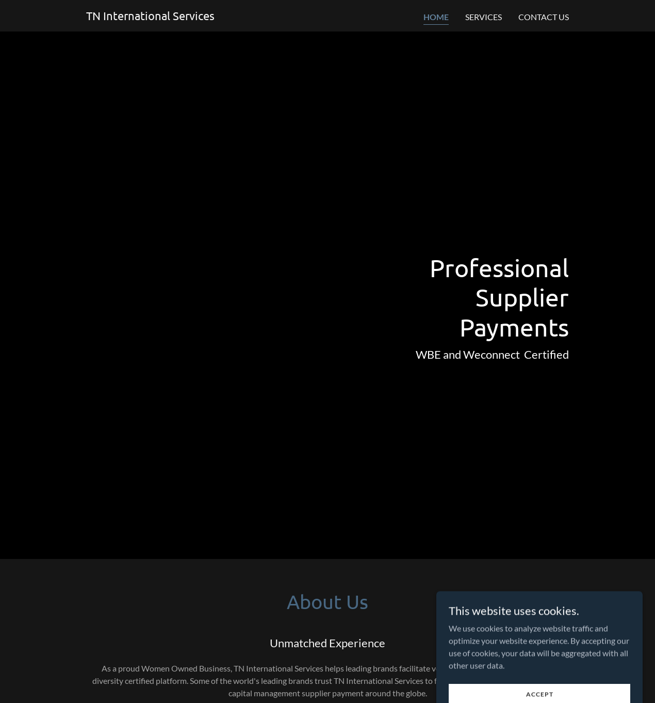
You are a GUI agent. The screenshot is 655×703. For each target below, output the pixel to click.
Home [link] (436, 17)
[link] (150, 17)
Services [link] (483, 17)
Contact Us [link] (543, 17)
